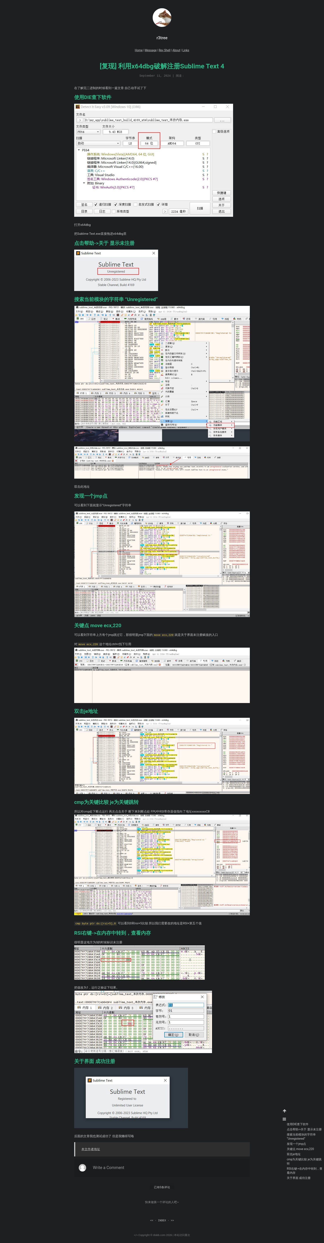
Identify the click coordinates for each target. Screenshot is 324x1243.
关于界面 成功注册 (299, 1178)
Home (139, 50)
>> (172, 1219)
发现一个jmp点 (296, 1143)
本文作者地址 (90, 1148)
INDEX (162, 1219)
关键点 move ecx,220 (300, 1149)
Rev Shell (164, 50)
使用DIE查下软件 (298, 1124)
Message (151, 50)
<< (151, 1219)
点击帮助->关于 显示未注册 (304, 1129)
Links (185, 50)
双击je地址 (294, 1154)
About (176, 50)
